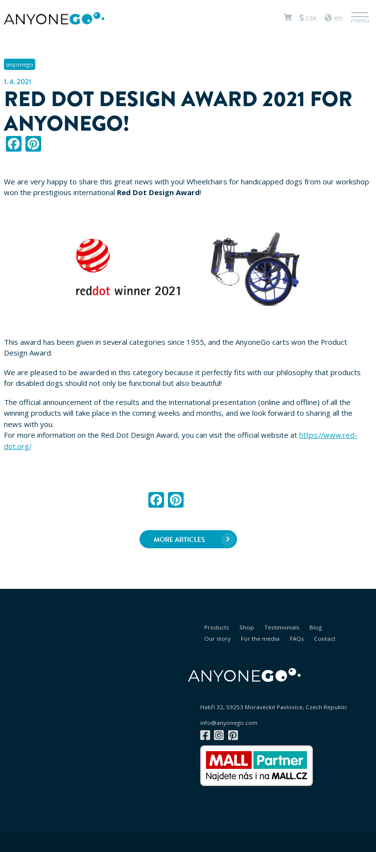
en (333, 17)
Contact (324, 638)
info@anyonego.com (229, 723)
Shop (246, 627)
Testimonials (282, 627)
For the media (260, 638)
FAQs (297, 638)
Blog (315, 627)
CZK (308, 17)
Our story (217, 638)
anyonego (19, 64)
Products (216, 627)
